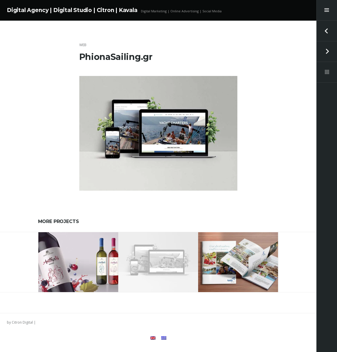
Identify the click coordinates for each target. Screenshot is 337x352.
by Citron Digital (20, 322)
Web (82, 44)
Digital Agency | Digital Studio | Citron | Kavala (72, 10)
